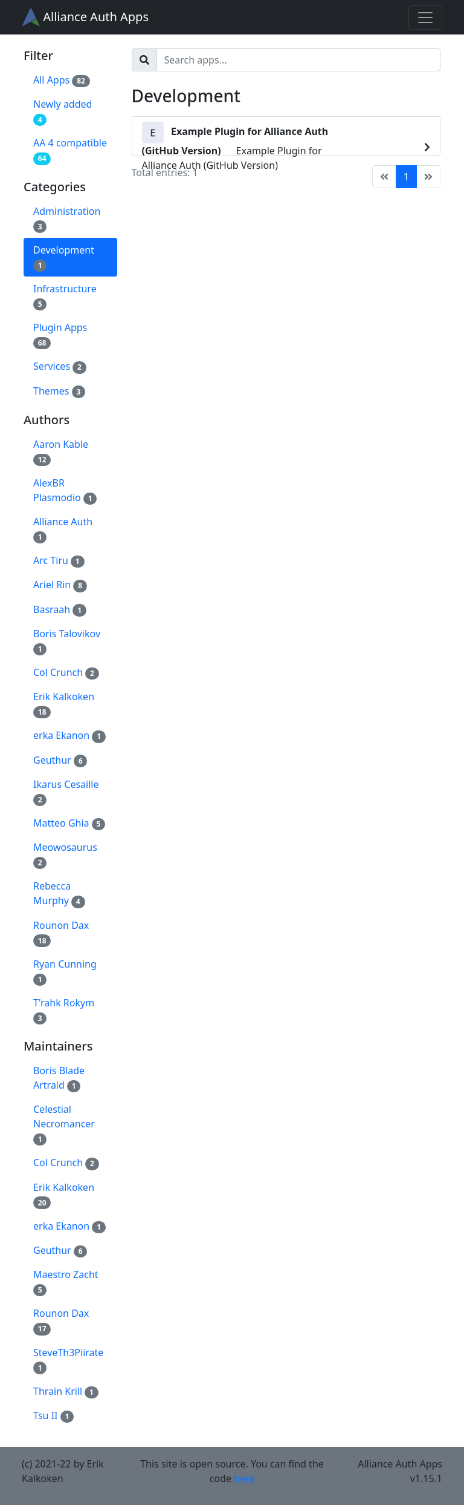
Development (63, 257)
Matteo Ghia (69, 823)
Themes (59, 391)
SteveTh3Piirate (68, 1360)
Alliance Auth (62, 529)
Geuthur (60, 760)
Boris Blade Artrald (59, 1078)
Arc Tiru (59, 561)
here (244, 1478)
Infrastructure (65, 296)
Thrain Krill (65, 1391)
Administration (66, 219)
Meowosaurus (65, 855)
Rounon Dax (61, 933)
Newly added (62, 111)
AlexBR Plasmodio (65, 490)
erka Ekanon (69, 736)
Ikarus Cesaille (65, 792)
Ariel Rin (60, 585)
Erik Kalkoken (63, 704)
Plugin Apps (60, 335)
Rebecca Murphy (59, 893)
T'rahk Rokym (63, 1010)
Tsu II (53, 1416)
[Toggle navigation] (425, 17)
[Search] (298, 59)
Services (59, 366)
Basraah (59, 610)
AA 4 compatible (70, 150)
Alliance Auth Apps (85, 17)
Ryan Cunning (65, 971)
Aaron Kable (60, 452)
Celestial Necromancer (64, 1124)
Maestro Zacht (65, 1282)
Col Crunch (66, 673)
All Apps (61, 80)
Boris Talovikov (66, 641)
